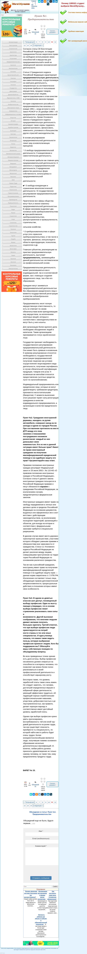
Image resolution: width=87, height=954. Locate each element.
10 (49, 42)
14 (28, 45)
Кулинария (13, 130)
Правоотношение (13, 193)
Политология (13, 190)
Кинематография (13, 124)
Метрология (13, 173)
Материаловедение (13, 157)
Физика (13, 242)
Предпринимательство (13, 62)
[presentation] (40, 871)
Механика (13, 176)
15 (31, 45)
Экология (13, 262)
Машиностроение (13, 160)
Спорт (13, 219)
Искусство (13, 117)
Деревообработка (13, 94)
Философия (13, 249)
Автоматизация (13, 42)
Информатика (13, 111)
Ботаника (13, 71)
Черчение (13, 258)
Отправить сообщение (40, 878)
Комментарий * (41, 846)
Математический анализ (13, 153)
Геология (13, 85)
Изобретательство (13, 104)
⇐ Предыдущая (28, 42)
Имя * (41, 831)
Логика (13, 144)
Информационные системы (13, 114)
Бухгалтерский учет (13, 75)
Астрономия (13, 58)
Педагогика (13, 186)
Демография (13, 91)
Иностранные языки (13, 108)
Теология (13, 229)
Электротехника (13, 268)
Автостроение (13, 45)
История (13, 121)
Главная (33, 1)
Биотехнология (13, 68)
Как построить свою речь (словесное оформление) (51, 895)
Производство (13, 199)
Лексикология (13, 137)
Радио (13, 209)
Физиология (13, 245)
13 (24, 45)
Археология (13, 52)
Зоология (13, 101)
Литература (13, 140)
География (13, 81)
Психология (13, 206)
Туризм (13, 236)
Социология (13, 216)
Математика (13, 150)
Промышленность (13, 203)
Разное (13, 213)
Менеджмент (13, 167)
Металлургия (13, 170)
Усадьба (13, 239)
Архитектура (13, 55)
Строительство (13, 226)
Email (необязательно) (40, 838)
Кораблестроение (13, 127)
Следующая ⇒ (38, 45)
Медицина (13, 163)
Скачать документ (52, 31)
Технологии (13, 232)
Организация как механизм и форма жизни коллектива (42, 895)
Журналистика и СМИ (13, 98)
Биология (13, 65)
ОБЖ (13, 180)
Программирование (13, 196)
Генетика (13, 78)
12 (55, 42)
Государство (13, 88)
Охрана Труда (13, 183)
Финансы (13, 252)
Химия (13, 255)
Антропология (13, 48)
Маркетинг (13, 147)
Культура (13, 134)
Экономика (13, 265)
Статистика (13, 222)
